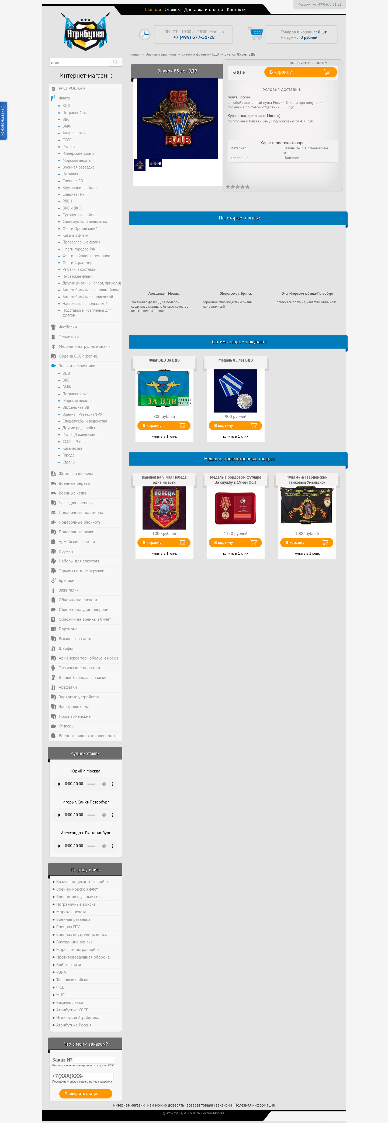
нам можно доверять (165, 1105)
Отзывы (173, 9)
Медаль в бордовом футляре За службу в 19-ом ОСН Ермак (235, 482)
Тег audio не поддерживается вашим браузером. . (85, 784)
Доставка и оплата (203, 9)
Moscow (303, 4)
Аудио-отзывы (86, 753)
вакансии (224, 1105)
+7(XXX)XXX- (83, 1075)
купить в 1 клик (164, 436)
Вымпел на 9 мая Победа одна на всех (164, 480)
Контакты (237, 9)
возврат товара (199, 1105)
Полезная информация (254, 1105)
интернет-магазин (129, 1105)
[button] (115, 62)
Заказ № (83, 1059)
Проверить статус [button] (81, 1093)
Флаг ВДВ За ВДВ (164, 360)
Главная (153, 9)
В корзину (152, 425)
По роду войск (86, 869)
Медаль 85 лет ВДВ (236, 360)
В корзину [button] (281, 72)
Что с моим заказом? (86, 1044)
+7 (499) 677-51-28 (327, 4)
